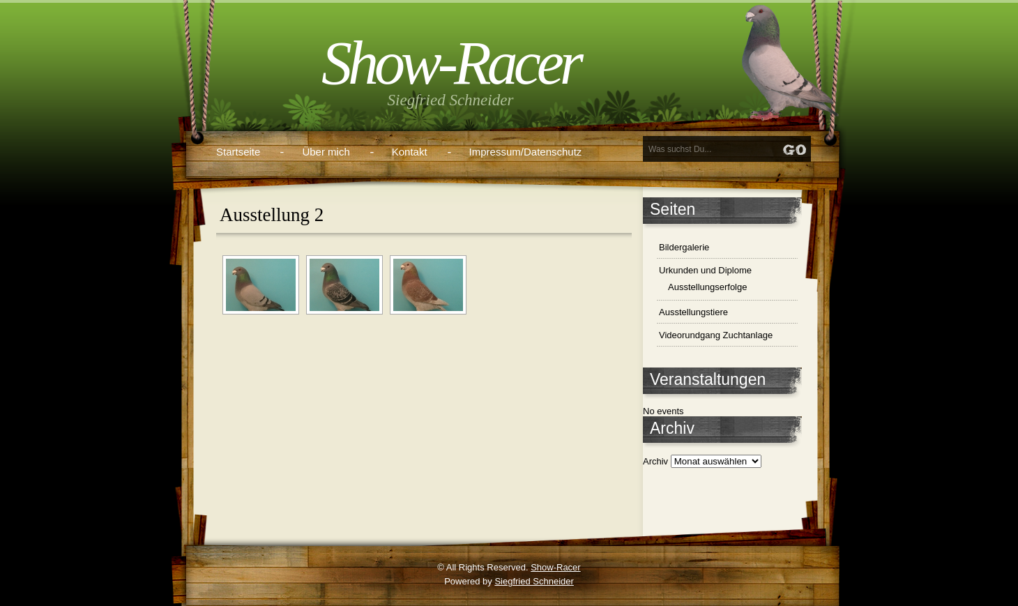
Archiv (655, 461)
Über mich (325, 152)
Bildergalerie (684, 247)
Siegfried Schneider (533, 581)
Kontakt (409, 152)
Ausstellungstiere (693, 312)
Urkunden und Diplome (705, 270)
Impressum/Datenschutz (525, 152)
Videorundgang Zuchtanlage (716, 335)
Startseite (238, 152)
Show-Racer (450, 63)
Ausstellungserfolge (707, 287)
